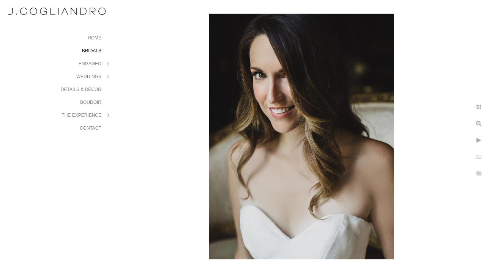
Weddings (88, 76)
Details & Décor (81, 89)
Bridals (91, 50)
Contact (90, 128)
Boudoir (90, 102)
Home (94, 38)
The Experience (81, 115)
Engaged (90, 63)
